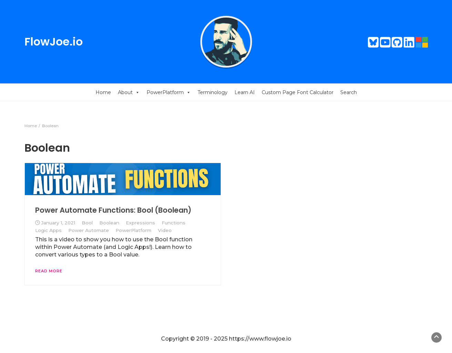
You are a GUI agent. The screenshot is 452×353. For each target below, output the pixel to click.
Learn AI (244, 92)
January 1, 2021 (58, 222)
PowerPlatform (169, 92)
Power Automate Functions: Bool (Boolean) (113, 210)
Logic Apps (48, 230)
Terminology (213, 92)
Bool (87, 222)
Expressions (140, 222)
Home (103, 92)
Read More (48, 271)
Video (165, 230)
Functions (173, 222)
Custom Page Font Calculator (297, 92)
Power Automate (88, 230)
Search (348, 92)
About (129, 92)
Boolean (109, 222)
